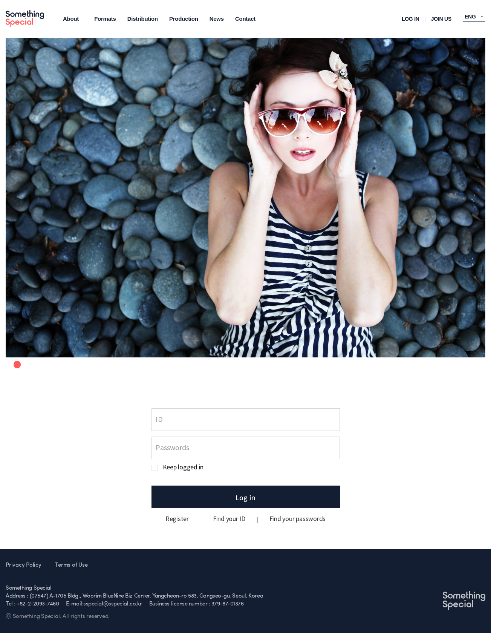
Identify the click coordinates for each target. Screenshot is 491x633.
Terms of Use (71, 565)
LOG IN (410, 19)
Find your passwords (297, 519)
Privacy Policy (23, 565)
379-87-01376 (227, 604)
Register (177, 519)
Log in (245, 497)
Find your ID (229, 519)
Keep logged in (183, 468)
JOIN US (441, 19)
